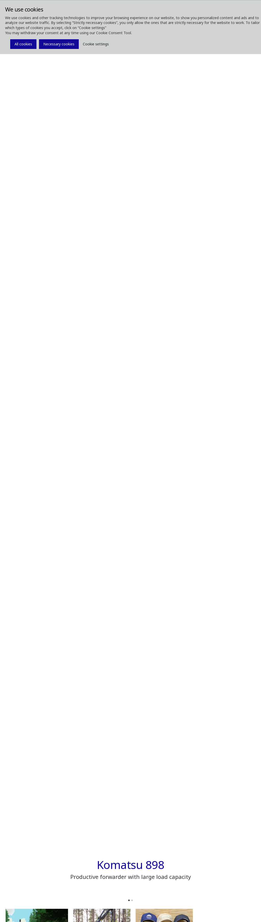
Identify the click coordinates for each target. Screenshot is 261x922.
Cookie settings (96, 44)
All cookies (23, 44)
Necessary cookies (58, 44)
